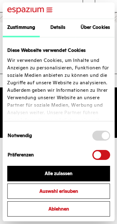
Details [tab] (58, 27)
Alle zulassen (58, 173)
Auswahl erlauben (58, 191)
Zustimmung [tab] (21, 27)
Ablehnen (58, 209)
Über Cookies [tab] (95, 27)
